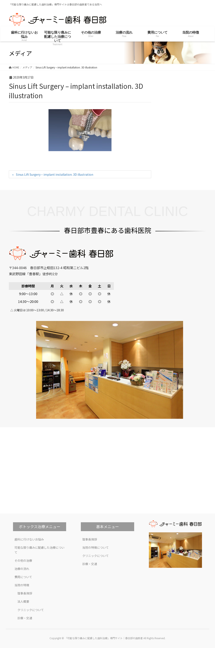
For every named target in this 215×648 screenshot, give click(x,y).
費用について (23, 577)
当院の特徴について (95, 547)
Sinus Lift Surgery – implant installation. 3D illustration (54, 174)
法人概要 (23, 601)
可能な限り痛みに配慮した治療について (39, 549)
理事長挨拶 (24, 593)
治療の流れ (21, 569)
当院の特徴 (21, 585)
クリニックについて (30, 610)
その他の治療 (23, 560)
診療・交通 (24, 618)
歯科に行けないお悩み (29, 539)
